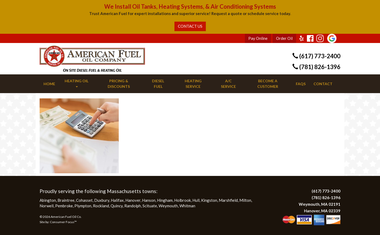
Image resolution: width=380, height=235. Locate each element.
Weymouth (168, 205)
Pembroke (64, 205)
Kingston (209, 200)
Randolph (132, 205)
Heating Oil (76, 83)
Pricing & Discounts (119, 84)
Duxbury (101, 200)
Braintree (66, 200)
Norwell (47, 205)
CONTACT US (190, 26)
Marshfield (228, 200)
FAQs (301, 83)
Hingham (165, 200)
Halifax (117, 200)
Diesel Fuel (158, 84)
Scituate (149, 205)
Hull (196, 200)
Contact (323, 83)
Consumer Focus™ (63, 222)
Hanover (132, 200)
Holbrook (182, 200)
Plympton (82, 205)
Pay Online (258, 38)
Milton (245, 200)
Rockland (101, 205)
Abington (48, 200)
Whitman (187, 205)
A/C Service (228, 84)
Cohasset (84, 200)
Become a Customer (267, 84)
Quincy (117, 205)
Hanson (148, 200)
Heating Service (193, 84)
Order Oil (284, 38)
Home (49, 83)
